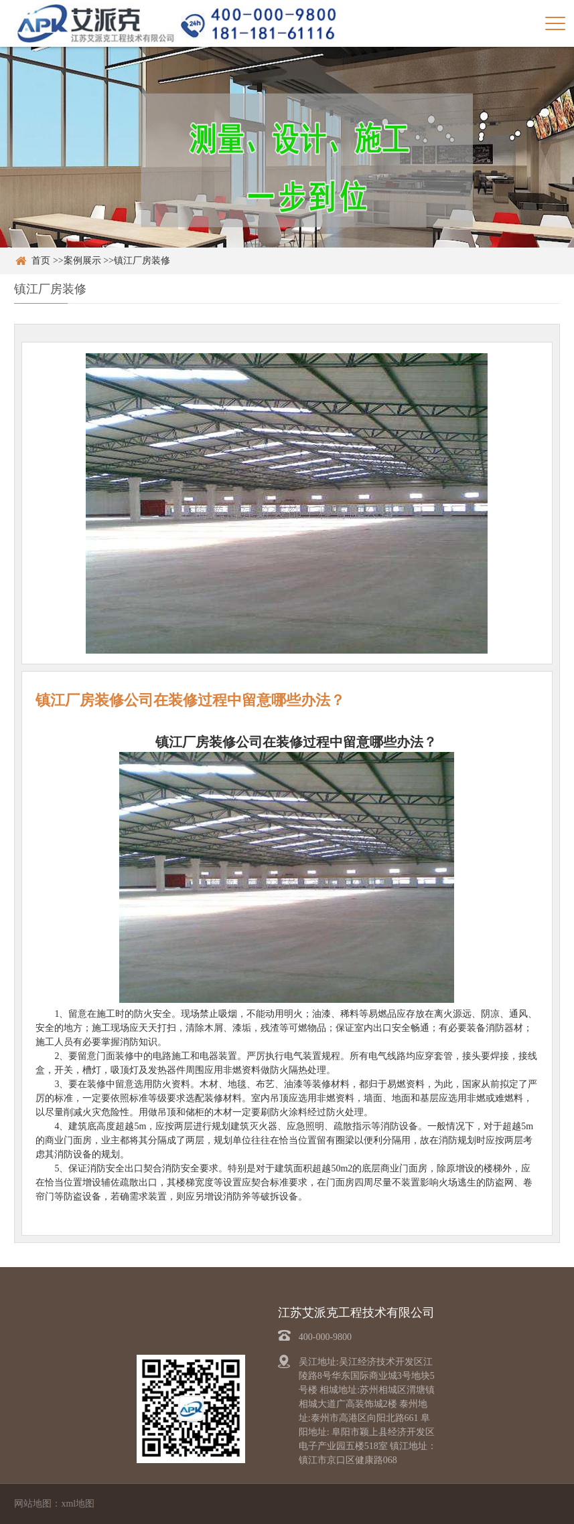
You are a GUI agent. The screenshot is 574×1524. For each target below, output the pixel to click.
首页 (40, 261)
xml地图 (77, 1504)
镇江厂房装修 (142, 261)
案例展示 (82, 261)
